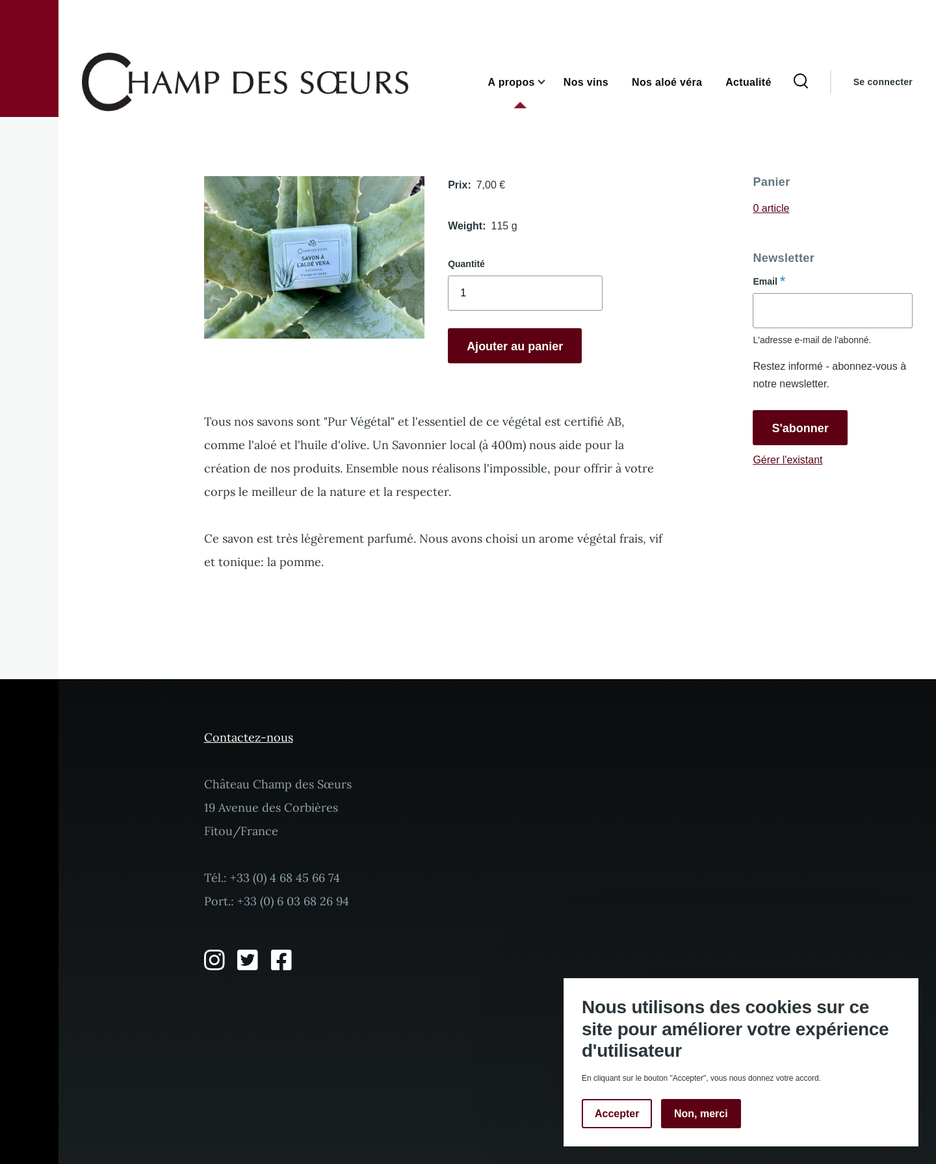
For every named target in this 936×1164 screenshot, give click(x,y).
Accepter (617, 1113)
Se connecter (883, 82)
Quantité (466, 264)
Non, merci (701, 1113)
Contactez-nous (248, 737)
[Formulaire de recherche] (800, 82)
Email (765, 281)
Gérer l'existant (787, 459)
